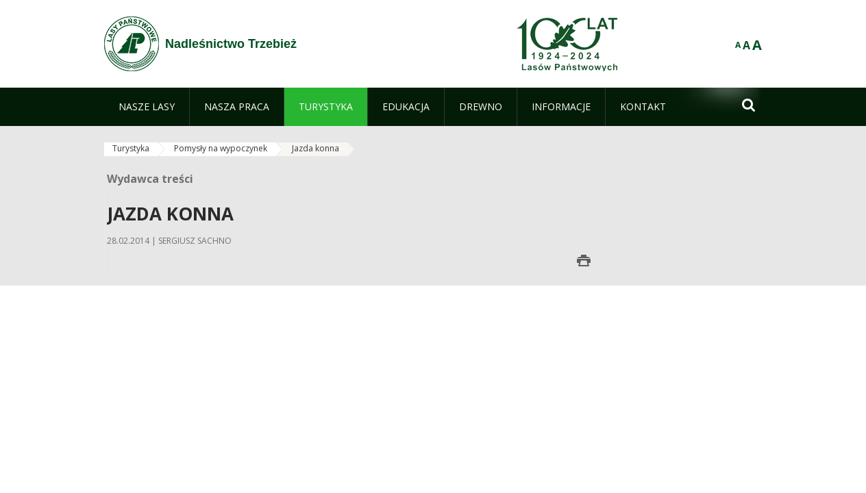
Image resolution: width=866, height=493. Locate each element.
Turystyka (130, 148)
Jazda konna (315, 148)
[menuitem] (146, 107)
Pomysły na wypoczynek (220, 148)
